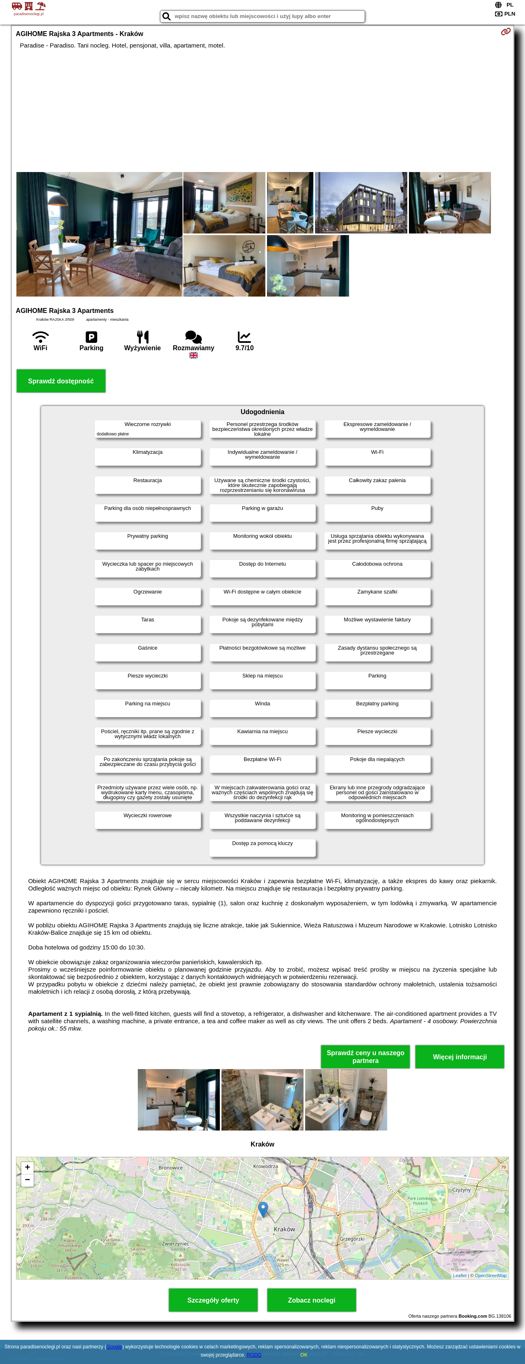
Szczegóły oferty (213, 1300)
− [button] (27, 1180)
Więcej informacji (460, 1057)
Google (114, 1347)
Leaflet (460, 1275)
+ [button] (27, 1168)
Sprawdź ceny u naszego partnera (365, 1056)
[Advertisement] (262, 110)
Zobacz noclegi (312, 1300)
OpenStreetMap (491, 1275)
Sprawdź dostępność (61, 381)
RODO (254, 1355)
